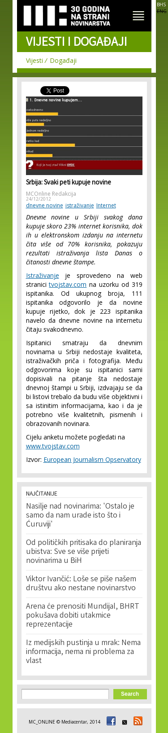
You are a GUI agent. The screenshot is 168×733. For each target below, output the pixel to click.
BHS (161, 4)
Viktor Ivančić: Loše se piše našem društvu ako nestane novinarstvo (81, 584)
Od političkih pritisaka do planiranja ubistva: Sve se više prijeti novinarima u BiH (83, 552)
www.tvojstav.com (53, 446)
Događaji (63, 60)
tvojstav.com (67, 284)
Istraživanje (42, 275)
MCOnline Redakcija (51, 194)
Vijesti (34, 60)
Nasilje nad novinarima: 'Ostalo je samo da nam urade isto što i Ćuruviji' (80, 516)
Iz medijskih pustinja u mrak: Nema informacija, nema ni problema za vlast (83, 652)
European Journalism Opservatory (92, 459)
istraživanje (79, 205)
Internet (106, 205)
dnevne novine (44, 205)
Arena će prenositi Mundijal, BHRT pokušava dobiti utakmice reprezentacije (82, 616)
